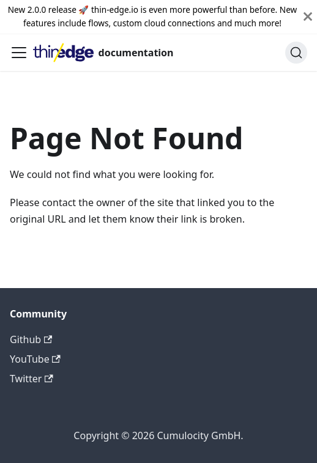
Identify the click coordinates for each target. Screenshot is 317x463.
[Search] (296, 53)
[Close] (308, 17)
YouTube (35, 359)
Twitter (31, 378)
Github (31, 339)
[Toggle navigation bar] (19, 52)
